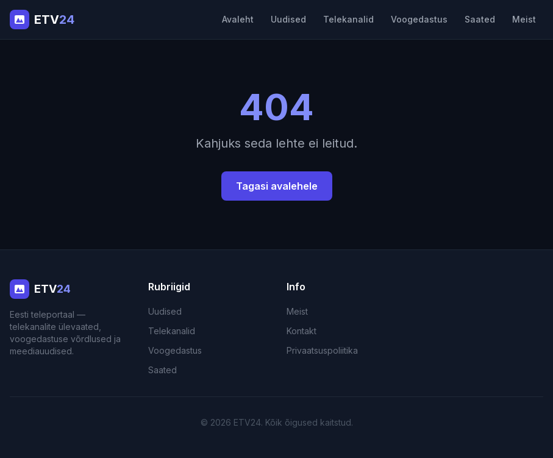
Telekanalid (348, 19)
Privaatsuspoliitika (322, 350)
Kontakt (301, 331)
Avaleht (238, 19)
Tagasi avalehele (277, 186)
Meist (524, 19)
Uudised (288, 19)
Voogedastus (419, 19)
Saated (480, 19)
